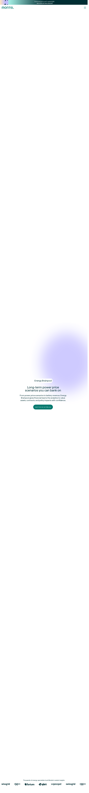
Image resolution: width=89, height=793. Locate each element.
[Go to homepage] (8, 8)
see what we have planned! (45, 3)
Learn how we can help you (43, 407)
